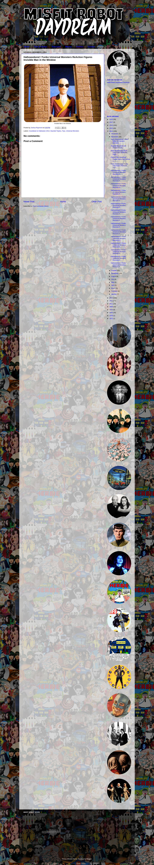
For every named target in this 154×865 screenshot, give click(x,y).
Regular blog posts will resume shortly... (118, 147)
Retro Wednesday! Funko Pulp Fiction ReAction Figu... (119, 165)
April (113, 285)
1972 (111, 318)
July (112, 279)
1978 (111, 315)
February (114, 291)
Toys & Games (40, 47)
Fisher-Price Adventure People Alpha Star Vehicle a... (120, 159)
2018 (111, 119)
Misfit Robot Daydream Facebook (118, 82)
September (115, 273)
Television (56, 47)
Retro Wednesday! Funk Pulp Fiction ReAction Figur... (119, 152)
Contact (91, 47)
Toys (63, 131)
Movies (68, 47)
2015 (111, 128)
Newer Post (28, 201)
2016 (111, 125)
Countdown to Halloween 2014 (39, 131)
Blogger (89, 859)
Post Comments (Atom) (40, 206)
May (113, 282)
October (114, 270)
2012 (111, 301)
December (115, 134)
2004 (111, 310)
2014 (111, 131)
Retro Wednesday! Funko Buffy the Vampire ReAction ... (119, 141)
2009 (111, 307)
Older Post (97, 201)
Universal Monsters (72, 131)
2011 (111, 304)
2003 (111, 312)
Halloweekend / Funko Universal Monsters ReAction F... (118, 172)
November (115, 137)
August (113, 276)
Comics (79, 47)
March (113, 288)
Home (26, 47)
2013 (111, 298)
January (114, 294)
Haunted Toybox (55, 131)
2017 (111, 122)
